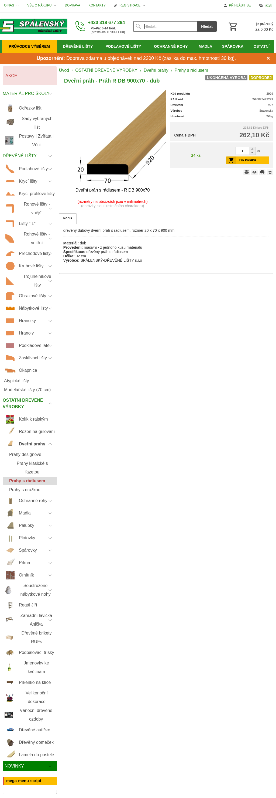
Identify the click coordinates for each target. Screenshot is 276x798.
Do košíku (247, 160)
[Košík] (250, 26)
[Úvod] (33, 26)
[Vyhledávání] (165, 26)
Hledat (207, 26)
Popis (67, 218)
